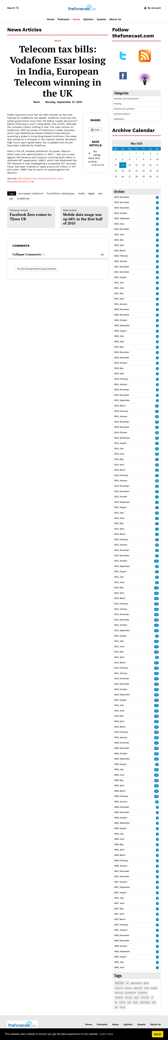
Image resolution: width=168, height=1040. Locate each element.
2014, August (120, 443)
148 (156, 759)
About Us (115, 19)
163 (156, 791)
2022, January (120, 261)
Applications (119, 119)
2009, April (119, 785)
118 (156, 679)
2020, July (119, 336)
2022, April (119, 245)
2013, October (120, 497)
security (128, 997)
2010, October (120, 689)
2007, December (121, 871)
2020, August (120, 331)
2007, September (122, 887)
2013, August (120, 507)
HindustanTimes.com (50, 178)
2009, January (120, 802)
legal (91, 193)
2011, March (120, 662)
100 (156, 593)
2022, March (120, 250)
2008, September (122, 823)
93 (157, 764)
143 (156, 738)
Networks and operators (124, 109)
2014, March (120, 470)
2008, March (120, 855)
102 (156, 561)
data (154, 1002)
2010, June (119, 711)
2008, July (119, 834)
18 (157, 411)
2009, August (120, 764)
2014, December (121, 422)
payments (137, 988)
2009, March (120, 791)
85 (157, 481)
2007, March (120, 919)
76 (157, 502)
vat (11, 198)
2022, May (119, 240)
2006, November (121, 941)
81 (157, 550)
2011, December (121, 614)
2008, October (120, 818)
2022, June (119, 234)
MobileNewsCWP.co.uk (20, 181)
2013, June (119, 518)
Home (50, 19)
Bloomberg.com (27, 178)
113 (156, 604)
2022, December (121, 229)
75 (157, 513)
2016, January (120, 384)
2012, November (121, 555)
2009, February (121, 796)
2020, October (120, 320)
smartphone (130, 992)
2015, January (120, 416)
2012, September (122, 566)
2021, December (121, 267)
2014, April (119, 465)
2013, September (122, 502)
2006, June (119, 967)
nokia (146, 988)
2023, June (119, 224)
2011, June (119, 646)
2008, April (119, 850)
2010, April (119, 721)
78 (157, 476)
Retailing (117, 104)
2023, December (121, 202)
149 (156, 754)
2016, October (120, 363)
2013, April (119, 529)
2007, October (120, 882)
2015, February (121, 411)
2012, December (121, 550)
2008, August (120, 828)
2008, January (120, 866)
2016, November (121, 358)
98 (157, 566)
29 (157, 802)
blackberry (142, 993)
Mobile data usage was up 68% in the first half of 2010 (84, 217)
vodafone (23, 198)
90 (157, 636)
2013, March (120, 534)
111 (156, 700)
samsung (119, 992)
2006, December (121, 935)
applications (136, 983)
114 (156, 716)
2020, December (121, 309)
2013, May (119, 523)
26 (157, 417)
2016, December (121, 352)
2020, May (119, 347)
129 (156, 609)
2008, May (119, 844)
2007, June (119, 903)
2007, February (121, 925)
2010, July (119, 705)
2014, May (119, 459)
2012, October (120, 561)
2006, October (120, 946)
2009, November (121, 748)
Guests (101, 19)
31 (157, 443)
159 (156, 770)
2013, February (121, 539)
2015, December (121, 390)
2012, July (119, 577)
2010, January (120, 737)
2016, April (119, 373)
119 (156, 631)
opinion (119, 983)
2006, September (122, 951)
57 (157, 508)
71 (157, 497)
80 (157, 583)
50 (157, 454)
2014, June (119, 454)
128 (156, 711)
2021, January (120, 304)
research (119, 988)
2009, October (120, 753)
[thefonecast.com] (82, 7)
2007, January (120, 930)
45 (157, 427)
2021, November (121, 272)
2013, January (120, 545)
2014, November (121, 427)
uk (127, 983)
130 (156, 625)
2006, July (119, 962)
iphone (122, 1002)
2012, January (120, 609)
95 (157, 545)
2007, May (119, 909)
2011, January (120, 673)
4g (116, 1002)
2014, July (119, 448)
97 (157, 540)
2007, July (119, 898)
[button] (13, 7)
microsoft (145, 997)
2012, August (120, 571)
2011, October (120, 625)
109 (156, 620)
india (81, 193)
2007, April (119, 914)
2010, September (122, 694)
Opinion (88, 19)
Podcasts (64, 19)
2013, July (119, 513)
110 (156, 598)
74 (157, 529)
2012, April (119, 593)
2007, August (120, 892)
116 (156, 673)
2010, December (121, 678)
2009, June (119, 775)
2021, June (119, 288)
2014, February (121, 475)
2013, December (121, 486)
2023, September (122, 218)
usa (129, 1002)
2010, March (120, 727)
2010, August (120, 700)
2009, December (121, 743)
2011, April (119, 657)
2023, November (121, 208)
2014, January (120, 480)
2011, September (122, 630)
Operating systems (122, 114)
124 (156, 641)
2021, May (119, 293)
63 (157, 470)
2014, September (122, 438)
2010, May (119, 716)
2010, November (121, 684)
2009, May (119, 780)
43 (157, 449)
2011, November (121, 620)
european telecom (31, 193)
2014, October (120, 432)
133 (156, 588)
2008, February (121, 860)
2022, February (121, 256)
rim (116, 1007)
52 (157, 459)
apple (146, 983)
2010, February (121, 732)
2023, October (120, 213)
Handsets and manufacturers (126, 99)
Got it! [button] (157, 1034)
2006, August (120, 957)
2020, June (119, 341)
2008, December (121, 807)
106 (156, 615)
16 (157, 406)
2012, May (119, 587)
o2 (152, 997)
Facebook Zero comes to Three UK (31, 215)
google (154, 988)
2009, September (122, 759)
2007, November (121, 876)
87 (157, 556)
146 (156, 748)
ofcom (122, 1007)
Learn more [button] (106, 1034)
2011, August (120, 636)
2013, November (121, 491)
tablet (135, 1002)
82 (157, 657)
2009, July (119, 769)
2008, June (119, 839)
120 (156, 647)
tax (100, 193)
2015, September (122, 400)
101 (156, 663)
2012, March (120, 598)
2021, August (120, 277)
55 (157, 465)
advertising (145, 1002)
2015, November (121, 395)
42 (157, 438)
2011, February (121, 668)
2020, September (122, 325)
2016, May (119, 368)
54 (157, 433)
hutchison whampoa (60, 193)
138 (156, 668)
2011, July (119, 641)
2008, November (121, 812)
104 (156, 727)
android (128, 988)
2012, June (119, 582)
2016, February (121, 379)
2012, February (121, 604)
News (76, 19)
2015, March (120, 406)
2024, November (121, 197)
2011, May (119, 652)
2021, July (119, 283)
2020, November (121, 315)
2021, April (119, 299)
